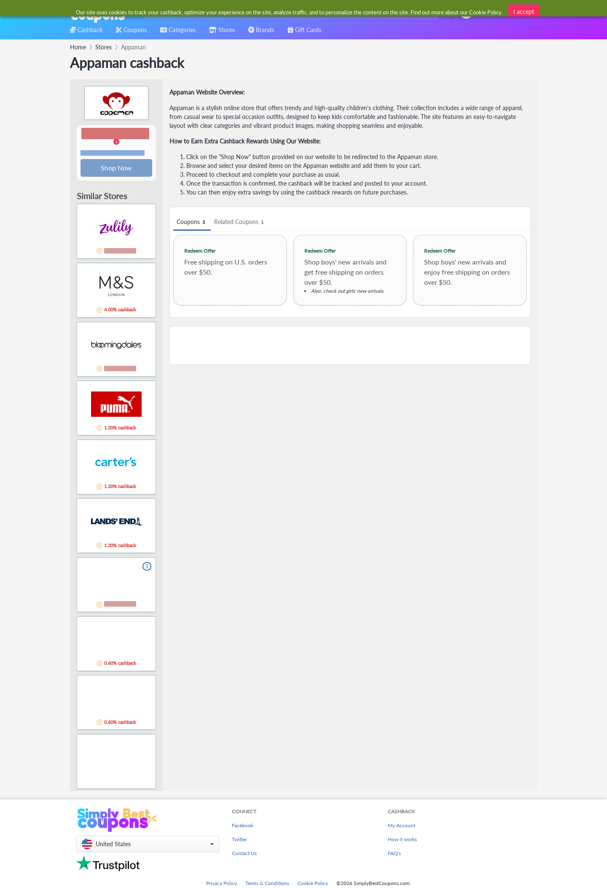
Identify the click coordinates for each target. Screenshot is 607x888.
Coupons (192, 222)
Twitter (239, 840)
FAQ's (394, 854)
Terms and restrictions (112, 153)
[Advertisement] (350, 345)
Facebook (242, 826)
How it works (402, 840)
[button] (116, 143)
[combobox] (290, 12)
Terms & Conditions (267, 884)
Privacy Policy (221, 884)
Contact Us (244, 854)
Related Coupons (240, 222)
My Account (401, 826)
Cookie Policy (313, 884)
